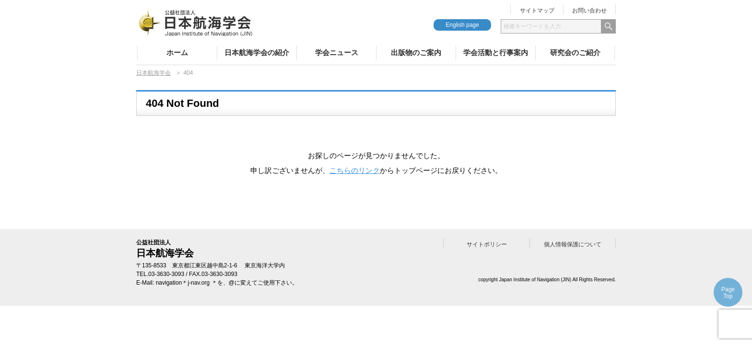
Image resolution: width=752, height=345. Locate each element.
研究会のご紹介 (575, 52)
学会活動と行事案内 (495, 52)
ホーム (177, 52)
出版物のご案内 (416, 52)
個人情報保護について (572, 244)
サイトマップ (537, 10)
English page (462, 25)
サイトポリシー (487, 244)
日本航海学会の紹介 (256, 52)
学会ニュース (336, 52)
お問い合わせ (589, 10)
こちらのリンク (354, 170)
